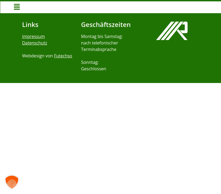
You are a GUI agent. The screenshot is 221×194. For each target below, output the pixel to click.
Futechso (63, 56)
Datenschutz (34, 43)
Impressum (33, 36)
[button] (16, 7)
